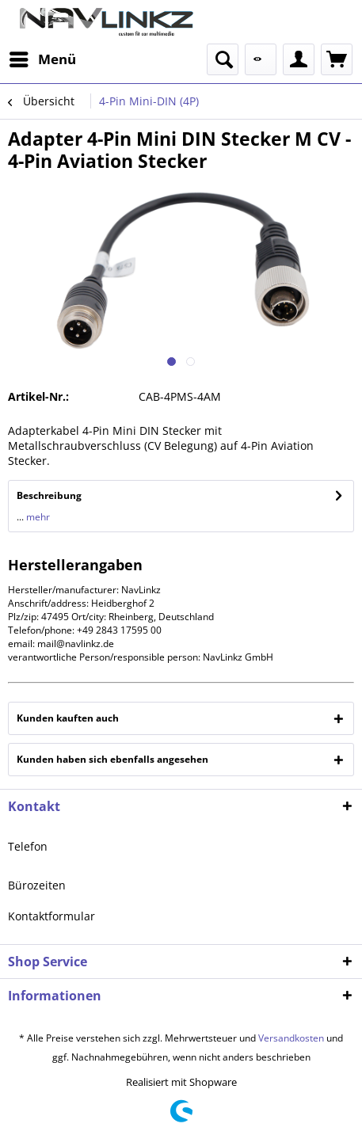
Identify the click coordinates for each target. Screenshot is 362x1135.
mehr (37, 517)
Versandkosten (291, 1038)
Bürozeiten (37, 885)
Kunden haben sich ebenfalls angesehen (112, 759)
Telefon (28, 846)
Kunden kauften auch (68, 718)
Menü (43, 57)
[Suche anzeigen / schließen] (222, 59)
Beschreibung (49, 495)
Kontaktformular (51, 916)
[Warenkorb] (336, 59)
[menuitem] (42, 59)
